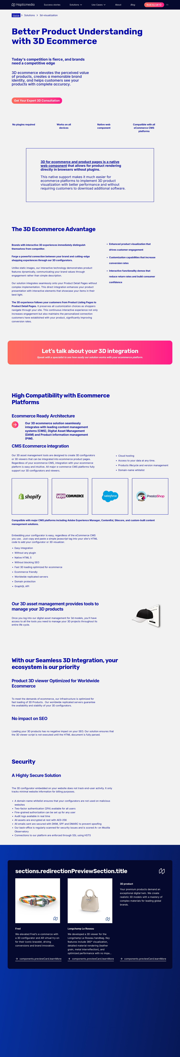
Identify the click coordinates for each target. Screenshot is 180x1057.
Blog (132, 4)
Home (16, 15)
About (118, 4)
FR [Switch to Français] (167, 5)
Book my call (154, 4)
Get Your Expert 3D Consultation (37, 100)
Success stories (52, 4)
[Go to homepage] (23, 4)
